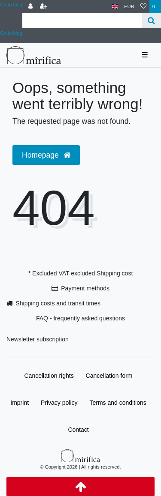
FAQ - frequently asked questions (80, 318)
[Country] (115, 6)
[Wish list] (143, 6)
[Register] (43, 6)
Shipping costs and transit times (57, 303)
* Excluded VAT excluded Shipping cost (80, 273)
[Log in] (30, 6)
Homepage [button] (46, 155)
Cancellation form (109, 375)
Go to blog (11, 4)
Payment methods (85, 288)
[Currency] (129, 6)
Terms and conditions (117, 402)
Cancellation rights (49, 375)
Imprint (19, 402)
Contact (78, 429)
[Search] (151, 20)
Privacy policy (59, 402)
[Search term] (82, 20)
